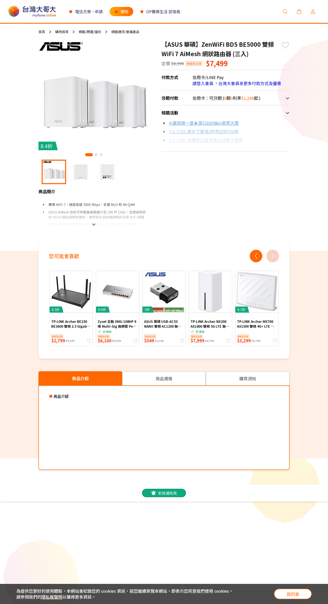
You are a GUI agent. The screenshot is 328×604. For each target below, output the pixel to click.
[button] (89, 154)
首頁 (41, 31)
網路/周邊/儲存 (90, 31)
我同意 (293, 594)
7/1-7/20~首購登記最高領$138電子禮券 (206, 140)
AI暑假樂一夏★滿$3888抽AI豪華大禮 (203, 123)
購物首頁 (62, 31)
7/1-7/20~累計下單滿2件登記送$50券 (203, 131)
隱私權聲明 (51, 597)
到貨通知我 (164, 493)
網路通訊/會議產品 (125, 31)
